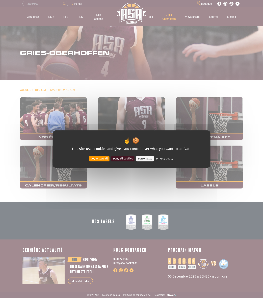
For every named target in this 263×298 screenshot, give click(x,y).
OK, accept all (99, 158)
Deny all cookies (123, 158)
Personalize (145, 158)
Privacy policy (164, 158)
